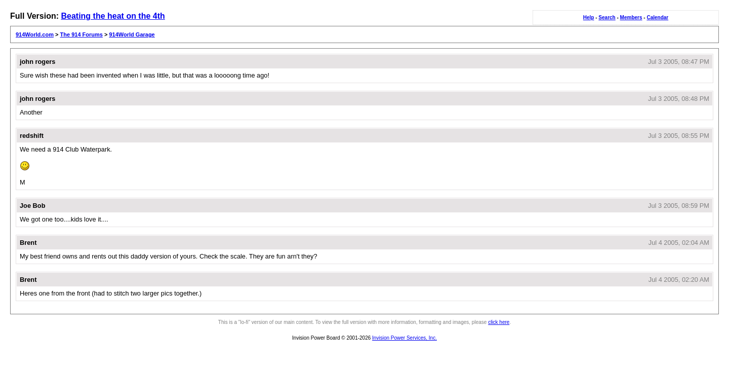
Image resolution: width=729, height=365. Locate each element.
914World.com (35, 34)
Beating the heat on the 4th (113, 16)
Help (588, 17)
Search (606, 17)
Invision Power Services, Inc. (404, 338)
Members (631, 17)
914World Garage (131, 34)
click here (498, 322)
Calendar (657, 17)
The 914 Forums (81, 34)
